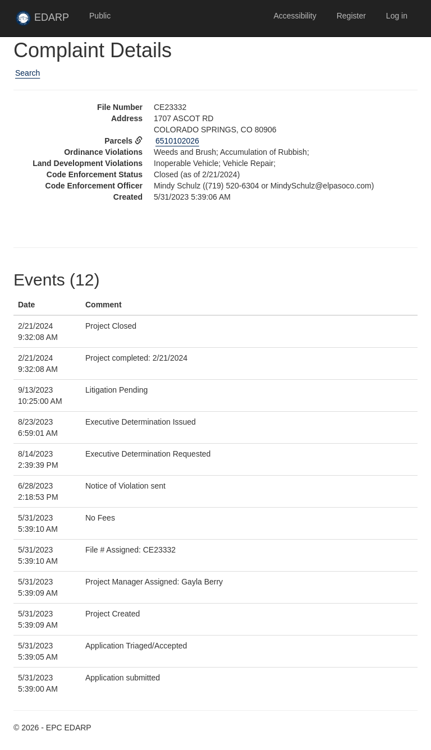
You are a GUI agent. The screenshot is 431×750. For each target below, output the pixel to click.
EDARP (47, 21)
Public (100, 15)
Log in (396, 15)
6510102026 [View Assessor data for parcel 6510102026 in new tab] (177, 140)
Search (27, 72)
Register (351, 15)
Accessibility (294, 15)
